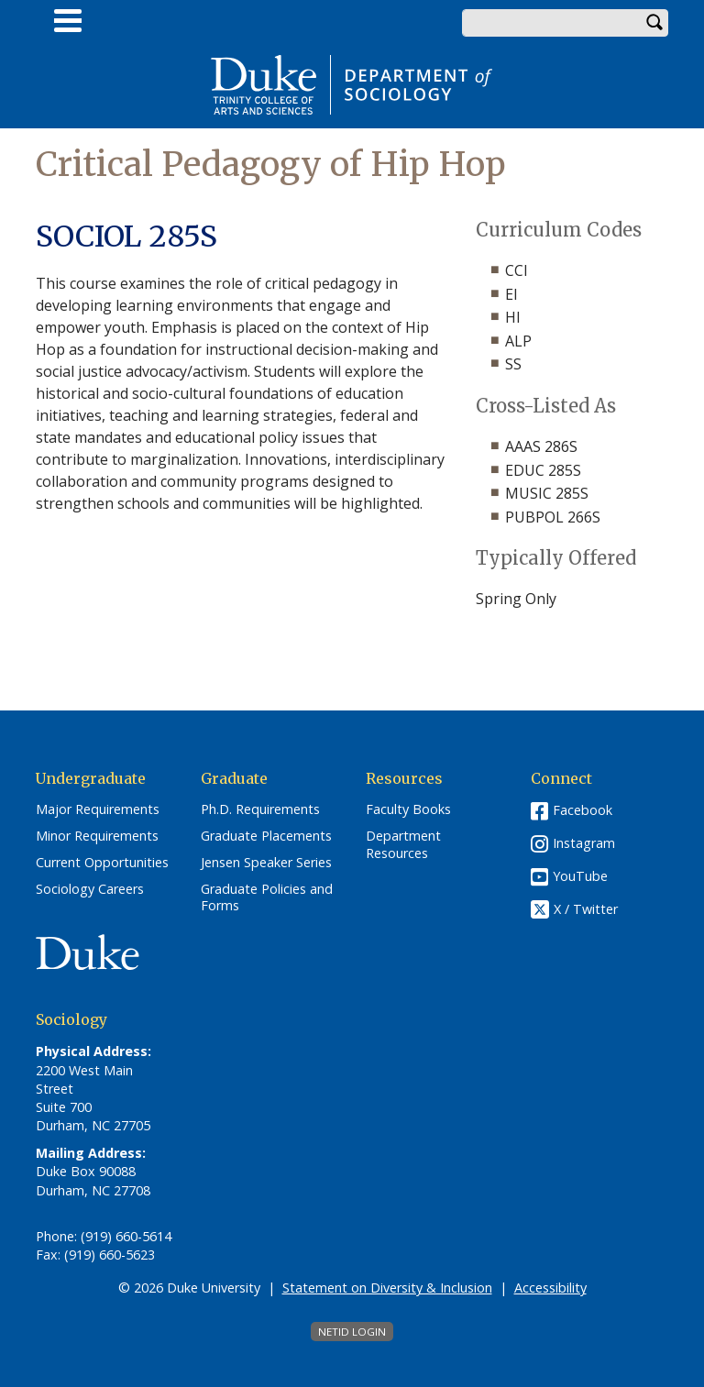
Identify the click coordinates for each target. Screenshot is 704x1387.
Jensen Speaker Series (266, 862)
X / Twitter (586, 910)
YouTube (580, 876)
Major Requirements (98, 809)
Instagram (584, 843)
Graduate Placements (266, 836)
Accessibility (550, 1287)
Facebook (582, 810)
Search (654, 23)
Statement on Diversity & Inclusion (387, 1287)
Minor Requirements (97, 836)
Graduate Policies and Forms (267, 898)
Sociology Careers (90, 889)
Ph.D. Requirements (260, 809)
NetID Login (352, 1331)
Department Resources (403, 845)
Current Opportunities (102, 862)
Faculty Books (408, 809)
